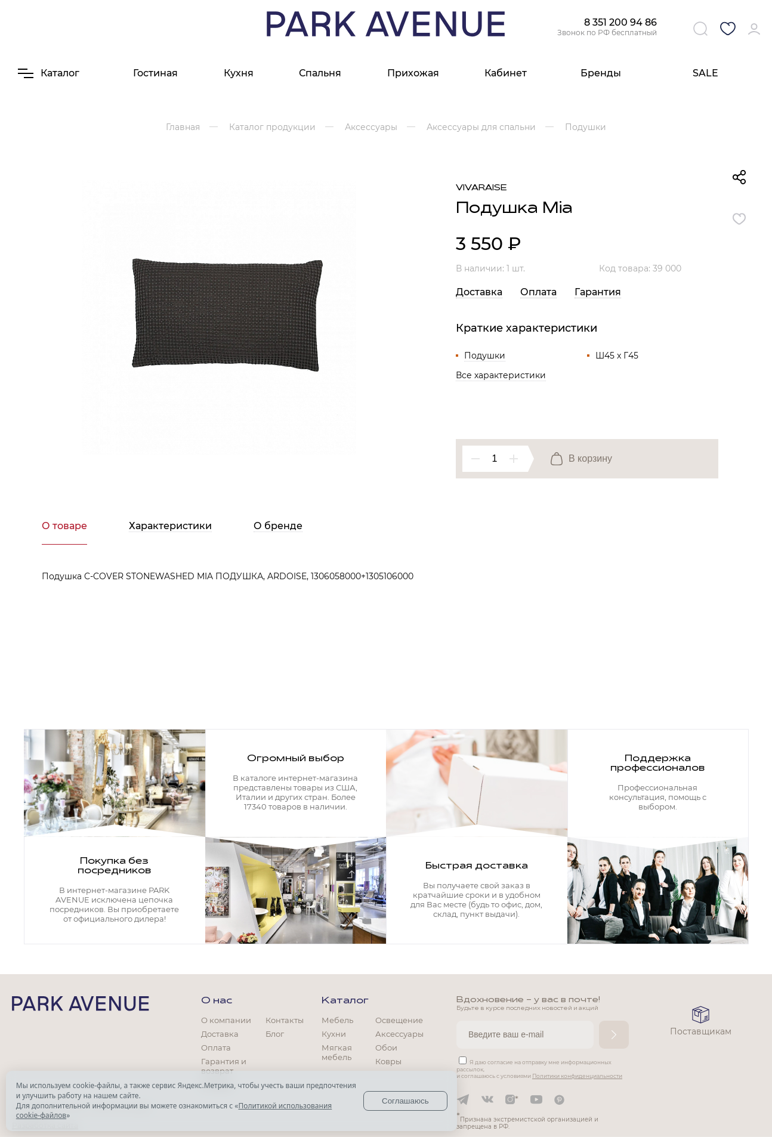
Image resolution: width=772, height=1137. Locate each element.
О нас (216, 1001)
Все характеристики (501, 375)
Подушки (484, 355)
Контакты (284, 1020)
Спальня (320, 73)
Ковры (388, 1061)
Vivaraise (481, 188)
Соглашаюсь (405, 1100)
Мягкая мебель (337, 1052)
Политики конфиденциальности (577, 1076)
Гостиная (155, 73)
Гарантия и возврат (223, 1066)
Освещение (399, 1020)
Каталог (345, 1001)
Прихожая (413, 73)
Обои (386, 1047)
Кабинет (505, 73)
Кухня (239, 73)
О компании (226, 1020)
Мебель (337, 1020)
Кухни (334, 1034)
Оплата (538, 292)
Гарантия (598, 292)
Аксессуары (399, 1034)
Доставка (479, 292)
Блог (274, 1034)
